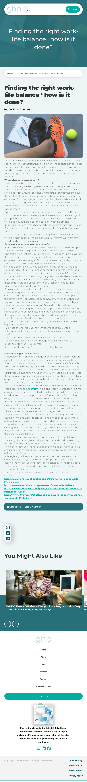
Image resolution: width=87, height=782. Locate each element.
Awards (43, 672)
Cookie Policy (75, 761)
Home (10, 74)
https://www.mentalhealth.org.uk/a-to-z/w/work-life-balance (39, 485)
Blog (43, 665)
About (43, 657)
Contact (43, 680)
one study (31, 388)
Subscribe (43, 697)
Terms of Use (75, 772)
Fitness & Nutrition (31, 507)
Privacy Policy (76, 777)
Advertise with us (43, 687)
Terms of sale (75, 767)
